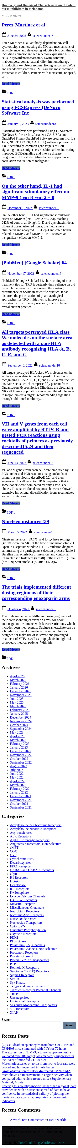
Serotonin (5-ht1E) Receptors (29, 971)
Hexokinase (18, 885)
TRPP (14, 994)
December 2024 (20, 717)
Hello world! (57, 1120)
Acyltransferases (21, 832)
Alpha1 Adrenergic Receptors (30, 840)
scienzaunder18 (43, 35)
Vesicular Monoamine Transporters (33, 1005)
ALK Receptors (20, 836)
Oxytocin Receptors (23, 934)
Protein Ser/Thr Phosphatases (29, 960)
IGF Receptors (20, 889)
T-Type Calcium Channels (27, 986)
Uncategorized (19, 997)
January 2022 (19, 792)
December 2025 (20, 691)
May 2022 (17, 777)
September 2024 (21, 728)
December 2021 (20, 796)
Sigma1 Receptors (22, 975)
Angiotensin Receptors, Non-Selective (35, 844)
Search (6, 1019)
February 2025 (20, 710)
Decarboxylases (20, 862)
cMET (14, 847)
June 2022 (17, 773)
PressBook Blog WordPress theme (41, 1142)
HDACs (15, 881)
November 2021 (21, 800)
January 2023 (19, 747)
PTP (13, 964)
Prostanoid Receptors (24, 952)
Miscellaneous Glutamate (27, 907)
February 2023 (20, 743)
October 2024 (19, 725)
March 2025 (18, 706)
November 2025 (21, 695)
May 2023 (17, 732)
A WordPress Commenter (27, 1120)
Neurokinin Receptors (24, 911)
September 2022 (21, 762)
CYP (13, 855)
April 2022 (17, 781)
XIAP (14, 1012)
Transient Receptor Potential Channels (35, 990)
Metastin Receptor (22, 904)
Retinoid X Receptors (24, 967)
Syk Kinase (17, 982)
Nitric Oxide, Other (23, 919)
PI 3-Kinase (18, 941)
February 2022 (20, 788)
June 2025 (17, 698)
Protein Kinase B (21, 956)
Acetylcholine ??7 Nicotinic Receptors (35, 825)
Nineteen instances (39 (25, 521)
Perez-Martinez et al (23, 24)
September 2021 (21, 807)
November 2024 (21, 721)
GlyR (13, 874)
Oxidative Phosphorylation (28, 930)
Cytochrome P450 (22, 859)
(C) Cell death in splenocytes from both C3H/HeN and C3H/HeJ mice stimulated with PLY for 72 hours (38, 1046)
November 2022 (21, 755)
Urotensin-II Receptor (24, 1001)
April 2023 (17, 736)
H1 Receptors (19, 877)
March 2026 (18, 680)
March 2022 (18, 785)
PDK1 (11, 93)
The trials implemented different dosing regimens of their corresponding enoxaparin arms (36, 592)
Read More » (11, 83)
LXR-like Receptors (23, 900)
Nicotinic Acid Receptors (27, 915)
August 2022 (18, 766)
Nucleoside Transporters (26, 922)
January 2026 (19, 687)
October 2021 (19, 803)
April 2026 (17, 676)
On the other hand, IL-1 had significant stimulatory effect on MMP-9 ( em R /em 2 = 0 (35, 191)
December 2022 (20, 751)
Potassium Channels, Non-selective (33, 949)
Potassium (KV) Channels (27, 945)
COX (13, 851)
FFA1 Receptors (21, 866)
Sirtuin (14, 979)
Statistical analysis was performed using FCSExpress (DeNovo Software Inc (38, 107)
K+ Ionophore (19, 892)
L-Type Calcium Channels (27, 896)
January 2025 (19, 713)
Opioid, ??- (17, 926)
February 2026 (20, 683)
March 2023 (18, 740)
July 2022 (16, 770)
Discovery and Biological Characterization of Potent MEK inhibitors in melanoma (39, 7)
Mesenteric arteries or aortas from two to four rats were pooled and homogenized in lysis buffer (38, 1065)
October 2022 (19, 758)
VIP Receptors (19, 1009)
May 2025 (17, 702)
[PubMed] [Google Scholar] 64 (34, 262)
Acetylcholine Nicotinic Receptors (33, 829)
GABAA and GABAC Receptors (32, 870)
